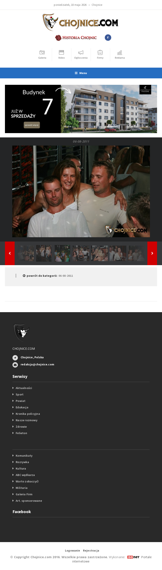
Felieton (21, 433)
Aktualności (24, 388)
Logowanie (72, 550)
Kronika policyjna (28, 414)
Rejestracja (91, 550)
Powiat (20, 401)
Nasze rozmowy (26, 420)
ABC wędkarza (25, 475)
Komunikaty (24, 456)
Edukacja (22, 407)
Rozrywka (22, 462)
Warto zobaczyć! (27, 481)
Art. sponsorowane (29, 501)
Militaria (22, 488)
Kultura (21, 468)
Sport (19, 394)
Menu (81, 73)
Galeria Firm (24, 494)
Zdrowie (21, 427)
